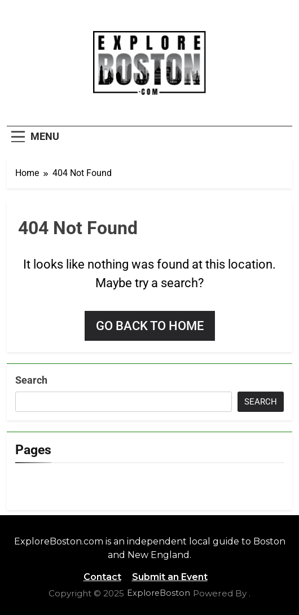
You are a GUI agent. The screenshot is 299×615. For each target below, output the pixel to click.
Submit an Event (170, 577)
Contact (102, 577)
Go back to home (150, 326)
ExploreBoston (158, 593)
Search (31, 380)
